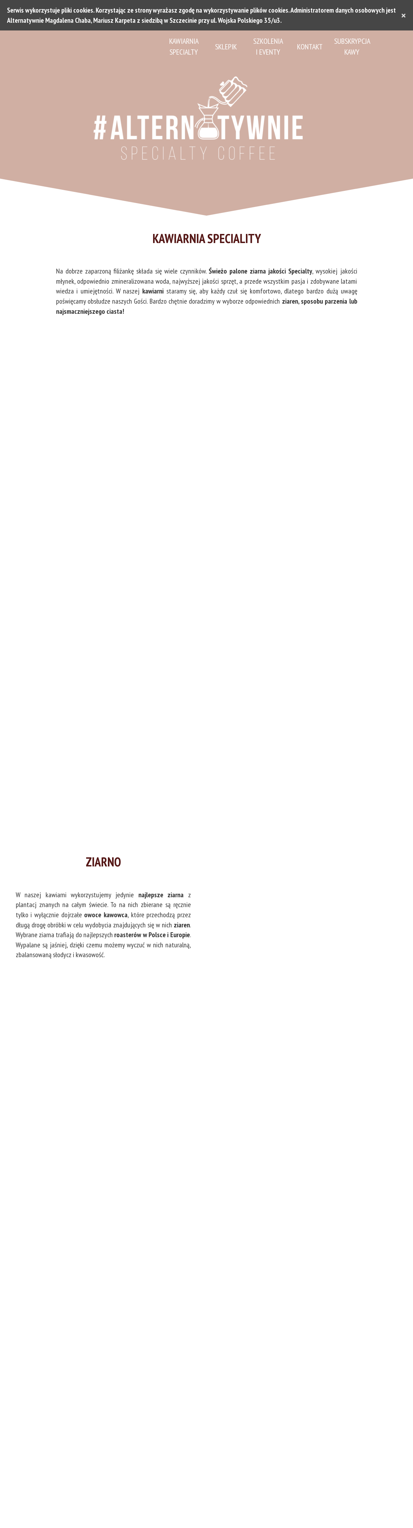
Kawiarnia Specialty (183, 46)
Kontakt (310, 46)
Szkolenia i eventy (268, 46)
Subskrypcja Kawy (352, 46)
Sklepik (226, 46)
